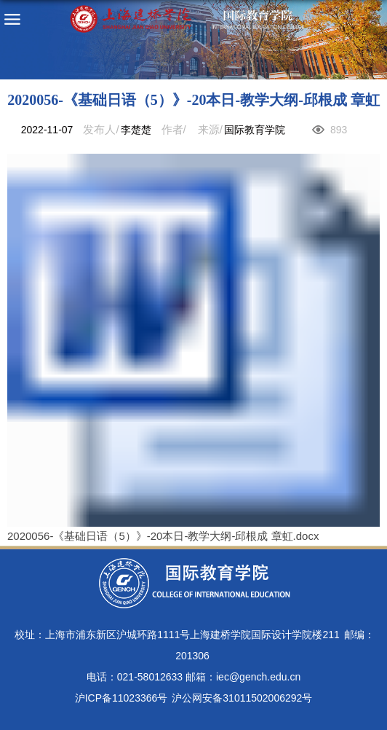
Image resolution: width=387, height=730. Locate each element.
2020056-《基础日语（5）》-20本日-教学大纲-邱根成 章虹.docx (163, 536)
